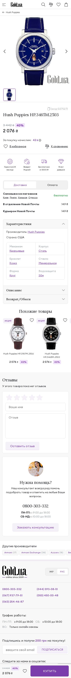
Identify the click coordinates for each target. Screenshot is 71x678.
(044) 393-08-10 (47, 589)
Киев (5, 197)
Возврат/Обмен (18, 299)
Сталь (43, 250)
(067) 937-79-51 (12, 595)
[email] (21, 649)
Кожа (13, 263)
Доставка (20, 185)
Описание (14, 290)
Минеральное (48, 263)
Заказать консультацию (35, 527)
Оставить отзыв (22, 446)
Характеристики (18, 224)
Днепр (13, 197)
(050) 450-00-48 (47, 595)
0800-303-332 (35, 506)
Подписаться (52, 649)
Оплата (52, 185)
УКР (51, 571)
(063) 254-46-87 (13, 601)
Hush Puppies (13, 12)
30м (41, 275)
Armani (10, 552)
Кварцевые (16, 250)
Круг (12, 275)
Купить (49, 671)
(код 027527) (59, 109)
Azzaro (57, 552)
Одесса (32, 197)
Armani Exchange (33, 552)
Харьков (22, 197)
